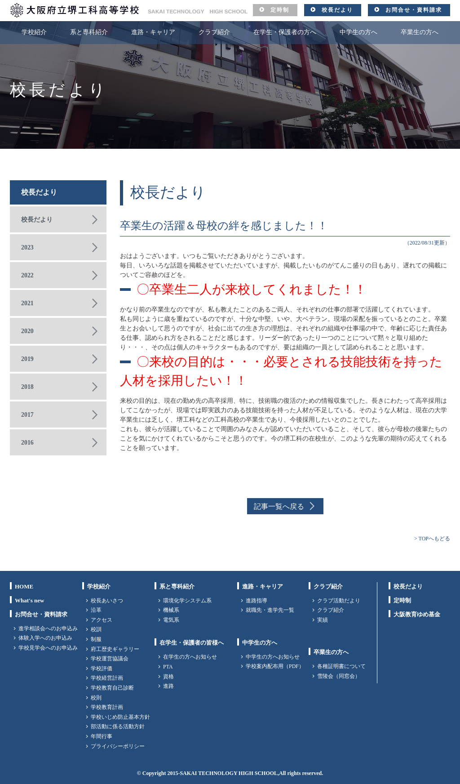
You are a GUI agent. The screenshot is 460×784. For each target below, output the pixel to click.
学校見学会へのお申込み (48, 648)
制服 (96, 639)
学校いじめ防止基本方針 (120, 717)
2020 (27, 331)
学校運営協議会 (109, 658)
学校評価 (101, 668)
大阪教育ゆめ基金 (417, 614)
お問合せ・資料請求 (413, 10)
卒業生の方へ (419, 32)
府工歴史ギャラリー (115, 649)
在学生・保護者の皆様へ (191, 642)
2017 (27, 414)
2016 (27, 442)
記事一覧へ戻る (279, 506)
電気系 (171, 620)
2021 (27, 303)
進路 (168, 686)
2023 (27, 247)
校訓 (96, 629)
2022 (27, 275)
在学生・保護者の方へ (284, 32)
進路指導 (256, 600)
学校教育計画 (107, 707)
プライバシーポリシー (118, 746)
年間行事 (101, 736)
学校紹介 (34, 32)
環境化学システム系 (187, 600)
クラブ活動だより (338, 600)
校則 (96, 698)
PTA (168, 667)
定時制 (279, 10)
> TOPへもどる (432, 538)
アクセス (101, 620)
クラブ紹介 (214, 32)
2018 (27, 386)
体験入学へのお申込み (45, 638)
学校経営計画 (107, 678)
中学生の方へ (358, 32)
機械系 (171, 610)
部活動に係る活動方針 (118, 726)
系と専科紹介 (89, 32)
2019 (27, 359)
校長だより (337, 10)
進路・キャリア (153, 32)
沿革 (96, 610)
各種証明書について (341, 666)
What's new (29, 600)
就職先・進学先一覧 (270, 610)
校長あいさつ (107, 600)
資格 (168, 676)
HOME (24, 586)
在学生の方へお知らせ (190, 657)
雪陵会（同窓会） (338, 676)
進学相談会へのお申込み (48, 628)
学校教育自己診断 (112, 688)
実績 (322, 620)
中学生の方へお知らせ (273, 657)
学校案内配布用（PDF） (275, 666)
